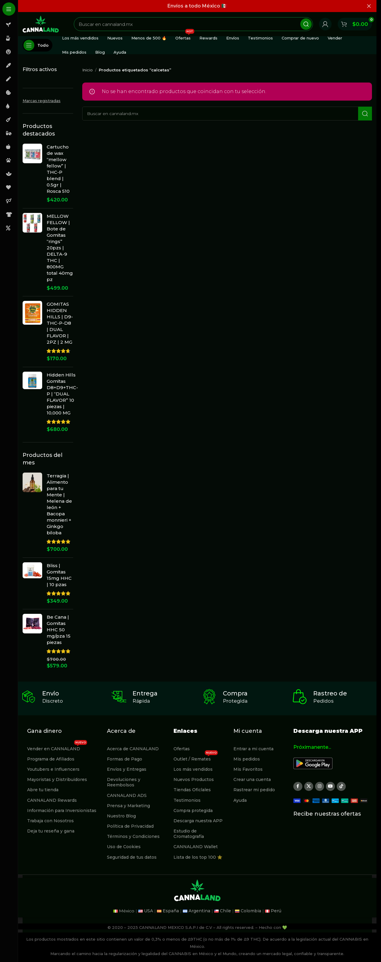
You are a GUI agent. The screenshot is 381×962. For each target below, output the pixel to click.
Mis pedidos (246, 759)
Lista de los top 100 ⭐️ (197, 857)
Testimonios (187, 800)
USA (148, 911)
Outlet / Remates (195, 758)
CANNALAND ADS (127, 795)
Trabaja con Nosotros (50, 820)
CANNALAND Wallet (195, 846)
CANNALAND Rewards (52, 800)
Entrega (145, 693)
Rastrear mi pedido (254, 789)
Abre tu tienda (42, 789)
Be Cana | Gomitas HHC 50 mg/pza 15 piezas (58, 629)
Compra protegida (193, 810)
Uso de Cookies (124, 846)
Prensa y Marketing (128, 805)
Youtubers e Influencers (53, 769)
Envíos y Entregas (126, 769)
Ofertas (181, 748)
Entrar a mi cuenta (253, 748)
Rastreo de (330, 693)
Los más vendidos (193, 769)
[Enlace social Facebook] (297, 786)
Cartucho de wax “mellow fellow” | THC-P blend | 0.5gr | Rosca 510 (58, 169)
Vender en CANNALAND (57, 747)
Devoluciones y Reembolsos (123, 782)
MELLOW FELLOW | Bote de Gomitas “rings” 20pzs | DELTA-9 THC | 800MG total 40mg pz (60, 247)
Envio (50, 693)
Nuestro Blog (121, 816)
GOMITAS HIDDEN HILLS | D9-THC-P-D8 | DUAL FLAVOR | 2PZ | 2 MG (60, 323)
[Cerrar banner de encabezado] (368, 6)
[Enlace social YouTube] (330, 786)
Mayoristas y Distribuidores (57, 779)
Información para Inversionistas (61, 810)
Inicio (87, 69)
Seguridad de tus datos (132, 857)
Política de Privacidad (130, 826)
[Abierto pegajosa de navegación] (37, 45)
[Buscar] (193, 24)
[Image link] (313, 763)
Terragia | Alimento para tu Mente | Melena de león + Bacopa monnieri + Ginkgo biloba (59, 504)
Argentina (199, 911)
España (171, 911)
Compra (235, 693)
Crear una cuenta (252, 779)
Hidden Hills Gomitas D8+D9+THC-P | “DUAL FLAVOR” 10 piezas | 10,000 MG (62, 394)
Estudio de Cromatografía (188, 833)
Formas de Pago (124, 759)
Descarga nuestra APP (198, 820)
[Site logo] (41, 24)
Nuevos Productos (193, 779)
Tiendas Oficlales (192, 789)
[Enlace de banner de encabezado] (197, 6)
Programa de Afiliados (50, 759)
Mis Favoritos (248, 769)
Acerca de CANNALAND (133, 748)
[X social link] (308, 786)
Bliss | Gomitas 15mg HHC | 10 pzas (59, 575)
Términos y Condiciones (133, 836)
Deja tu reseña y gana (50, 831)
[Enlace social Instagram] (319, 786)
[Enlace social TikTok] (341, 786)
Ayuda (240, 800)
